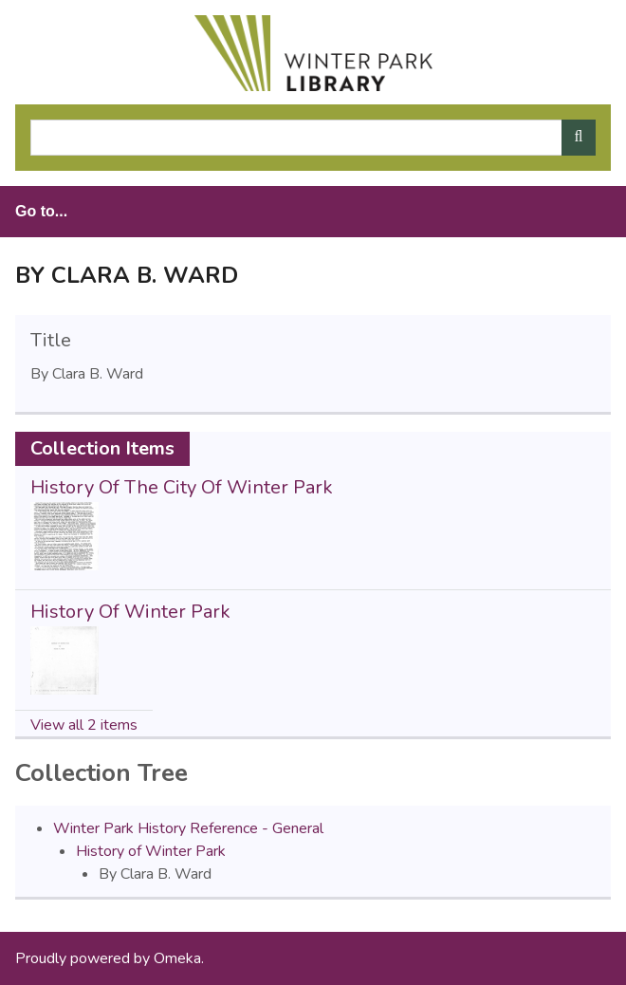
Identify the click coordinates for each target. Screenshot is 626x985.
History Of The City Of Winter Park (181, 487)
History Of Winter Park (130, 611)
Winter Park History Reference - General (188, 828)
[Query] (313, 138)
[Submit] (579, 138)
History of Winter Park (151, 851)
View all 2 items (84, 725)
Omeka (177, 958)
